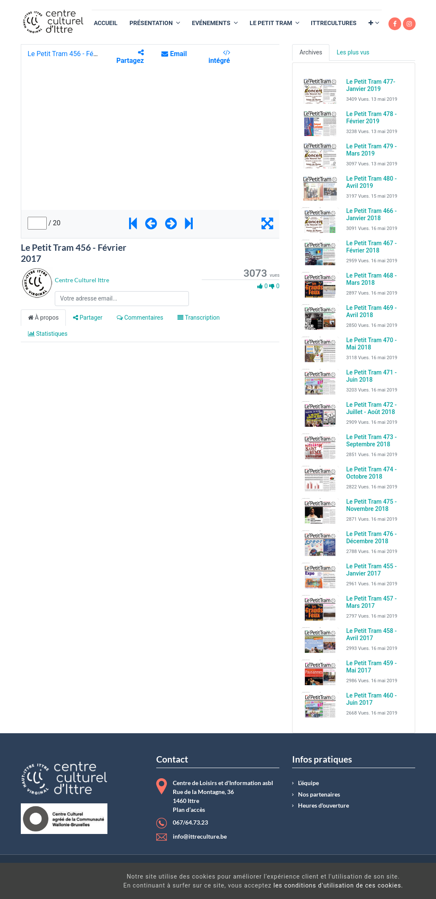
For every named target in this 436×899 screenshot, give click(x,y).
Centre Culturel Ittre (82, 280)
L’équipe (308, 783)
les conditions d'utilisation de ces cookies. (249, 885)
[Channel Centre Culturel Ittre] (37, 282)
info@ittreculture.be (200, 836)
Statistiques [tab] (48, 333)
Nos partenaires (319, 794)
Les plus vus (353, 52)
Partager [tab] (87, 317)
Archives (310, 52)
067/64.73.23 (190, 822)
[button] (373, 23)
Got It (385, 882)
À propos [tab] (43, 317)
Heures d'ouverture (323, 805)
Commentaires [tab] (140, 317)
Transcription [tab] (198, 317)
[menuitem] (106, 23)
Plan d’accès (189, 809)
